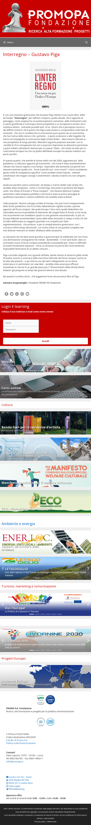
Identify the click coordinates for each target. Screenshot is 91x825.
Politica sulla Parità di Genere (21, 743)
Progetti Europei (14, 658)
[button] (2, 568)
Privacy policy (39, 821)
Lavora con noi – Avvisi (19, 776)
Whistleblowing (15, 789)
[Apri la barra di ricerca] (86, 42)
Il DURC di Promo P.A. (17, 740)
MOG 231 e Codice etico (19, 782)
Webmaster (52, 821)
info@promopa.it (14, 761)
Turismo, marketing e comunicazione (29, 586)
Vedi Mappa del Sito (17, 779)
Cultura (7, 405)
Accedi (45, 341)
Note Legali (13, 786)
